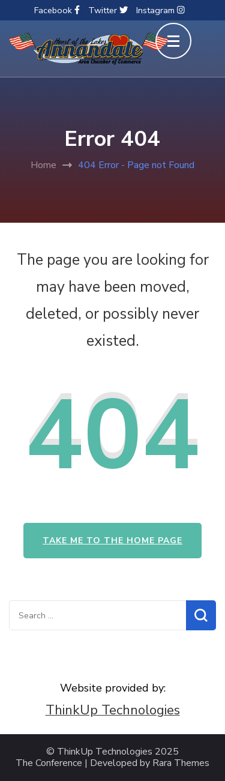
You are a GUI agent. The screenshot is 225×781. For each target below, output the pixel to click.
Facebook (57, 10)
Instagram (160, 10)
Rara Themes (180, 763)
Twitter (108, 10)
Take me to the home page (112, 540)
